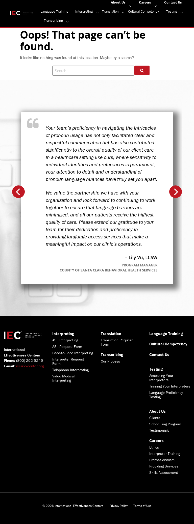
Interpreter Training (164, 453)
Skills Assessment (163, 472)
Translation (110, 11)
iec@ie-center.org (30, 366)
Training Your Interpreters (169, 386)
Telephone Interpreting (70, 369)
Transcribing (53, 20)
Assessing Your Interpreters (161, 377)
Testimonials (159, 430)
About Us (118, 2)
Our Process (110, 361)
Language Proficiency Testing (166, 394)
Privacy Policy (118, 506)
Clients (154, 417)
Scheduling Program (165, 424)
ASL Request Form (67, 346)
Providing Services (163, 466)
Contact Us (173, 2)
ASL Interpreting (65, 340)
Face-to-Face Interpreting (72, 352)
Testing (171, 11)
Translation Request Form (117, 342)
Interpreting (84, 11)
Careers (145, 2)
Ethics (154, 447)
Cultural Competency (143, 11)
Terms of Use (142, 506)
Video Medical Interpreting (63, 378)
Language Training (54, 11)
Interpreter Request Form (68, 361)
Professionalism (162, 459)
